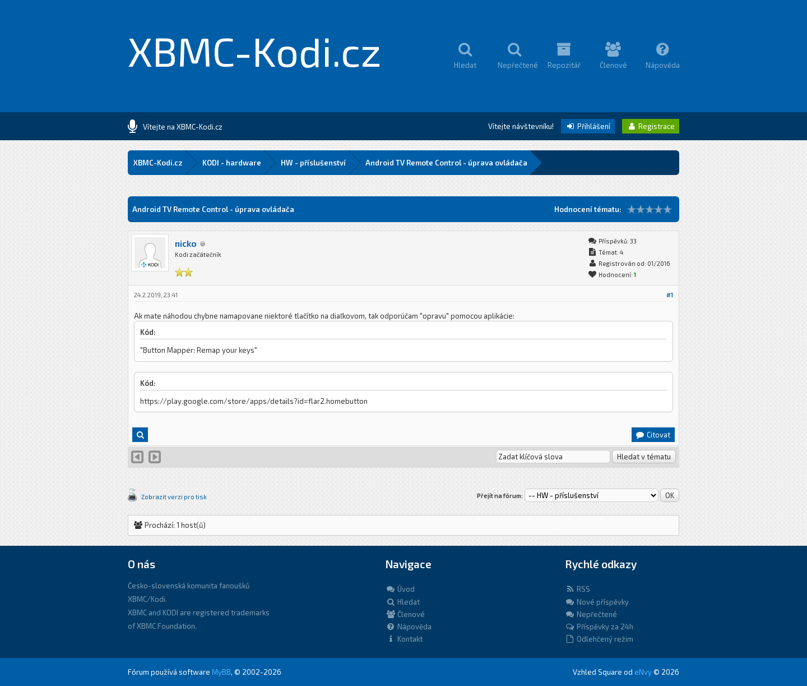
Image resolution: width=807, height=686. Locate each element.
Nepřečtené (591, 614)
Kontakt (404, 638)
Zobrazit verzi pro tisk (174, 496)
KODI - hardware (231, 162)
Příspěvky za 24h (599, 626)
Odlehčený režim (599, 638)
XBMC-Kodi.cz (255, 50)
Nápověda (409, 626)
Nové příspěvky (597, 601)
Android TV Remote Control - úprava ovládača (446, 162)
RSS (577, 588)
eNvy (643, 671)
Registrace (651, 126)
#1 (669, 294)
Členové (405, 614)
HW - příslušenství (313, 162)
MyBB (221, 671)
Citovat (652, 434)
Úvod (400, 588)
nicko (186, 243)
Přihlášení (587, 126)
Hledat (403, 601)
